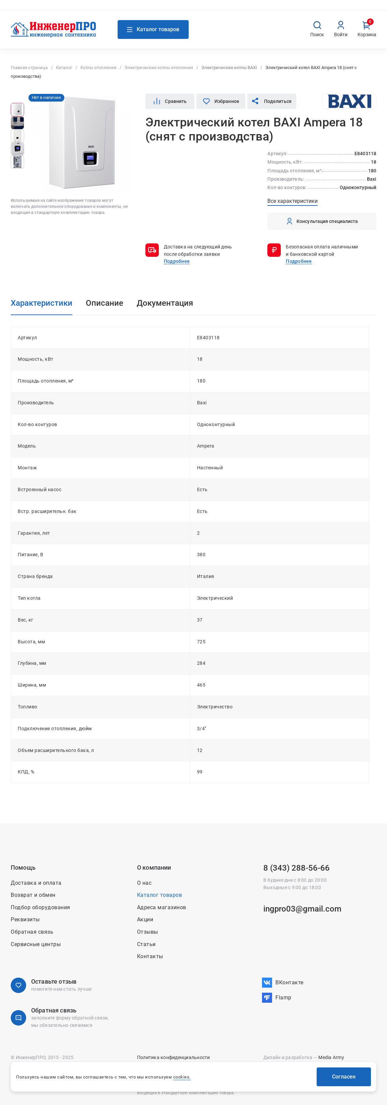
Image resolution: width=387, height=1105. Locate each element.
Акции (237, 9)
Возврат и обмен (334, 9)
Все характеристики (292, 201)
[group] (17, 109)
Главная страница (29, 67)
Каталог (64, 67)
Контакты (258, 9)
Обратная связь (32, 932)
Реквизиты (25, 919)
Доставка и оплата (292, 9)
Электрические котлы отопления (159, 67)
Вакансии (366, 9)
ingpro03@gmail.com (302, 909)
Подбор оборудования (40, 907)
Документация (165, 303)
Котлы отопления (98, 67)
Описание (104, 303)
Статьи (146, 944)
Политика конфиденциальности (173, 1057)
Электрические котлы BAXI (229, 67)
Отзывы (147, 932)
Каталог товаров (159, 895)
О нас (219, 9)
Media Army (331, 1057)
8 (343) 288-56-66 (296, 868)
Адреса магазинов (35, 9)
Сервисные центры (36, 944)
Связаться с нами (96, 9)
